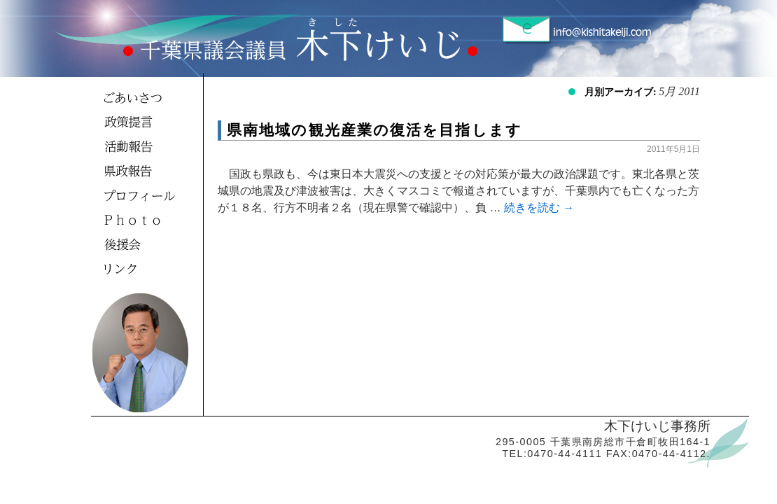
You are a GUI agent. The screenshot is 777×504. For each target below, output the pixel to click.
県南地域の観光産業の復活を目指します (374, 130)
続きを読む (539, 208)
